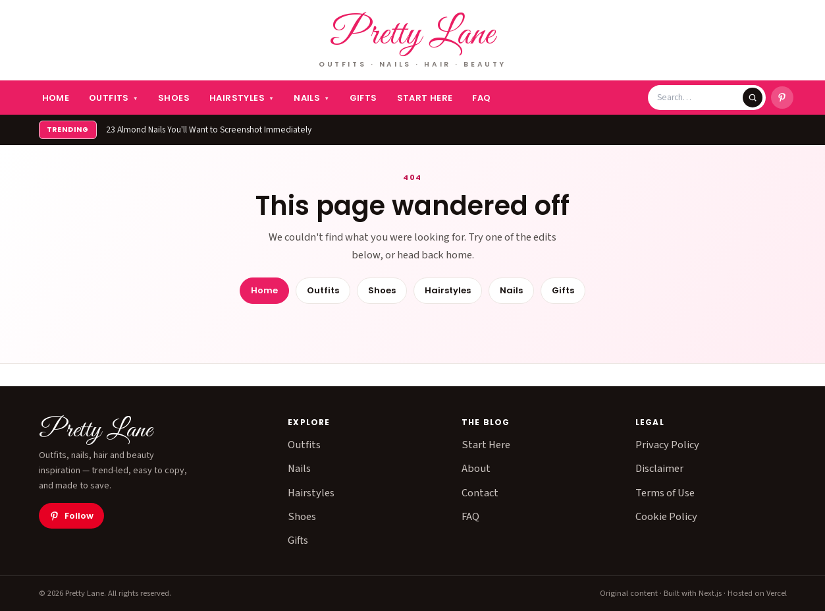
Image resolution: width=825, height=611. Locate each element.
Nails (311, 98)
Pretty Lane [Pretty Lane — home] (412, 35)
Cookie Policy (666, 517)
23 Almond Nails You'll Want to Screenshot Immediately (208, 129)
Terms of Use (665, 493)
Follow (71, 515)
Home (56, 98)
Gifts (363, 98)
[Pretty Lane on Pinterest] (782, 97)
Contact (480, 493)
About (476, 469)
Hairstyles (241, 98)
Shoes (174, 98)
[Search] (752, 97)
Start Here (425, 98)
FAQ (481, 98)
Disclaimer (659, 469)
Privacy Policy (667, 445)
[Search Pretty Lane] (700, 97)
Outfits (113, 98)
